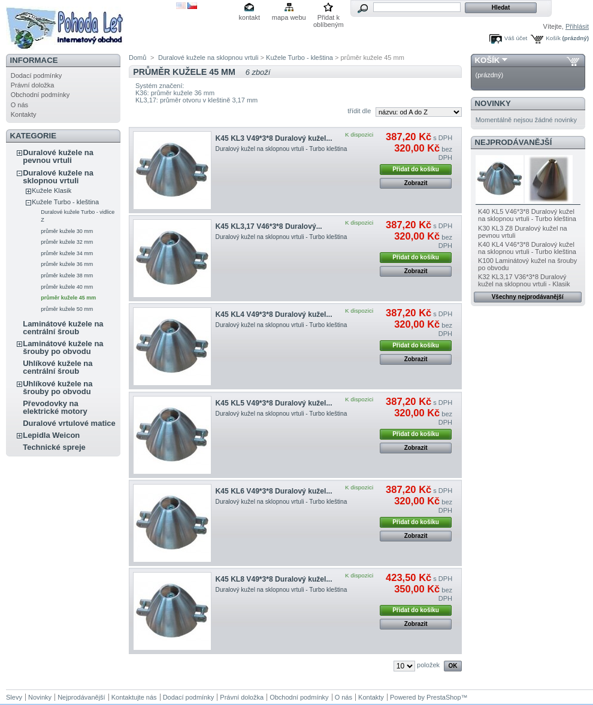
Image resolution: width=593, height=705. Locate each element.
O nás (19, 104)
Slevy (14, 697)
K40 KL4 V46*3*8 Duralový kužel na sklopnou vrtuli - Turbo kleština (527, 248)
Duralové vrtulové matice (69, 423)
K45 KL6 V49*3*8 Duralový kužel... (274, 491)
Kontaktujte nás (134, 697)
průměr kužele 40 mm (67, 287)
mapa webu (289, 17)
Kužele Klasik (51, 190)
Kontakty (24, 114)
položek (428, 664)
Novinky (493, 103)
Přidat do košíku (415, 169)
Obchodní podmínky (40, 94)
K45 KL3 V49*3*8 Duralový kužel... (274, 138)
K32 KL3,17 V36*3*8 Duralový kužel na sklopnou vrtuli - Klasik (524, 280)
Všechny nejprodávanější (528, 297)
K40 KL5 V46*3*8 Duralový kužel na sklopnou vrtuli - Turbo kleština (527, 215)
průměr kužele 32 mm (67, 242)
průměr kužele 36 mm (67, 264)
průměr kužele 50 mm (67, 309)
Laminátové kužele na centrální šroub (63, 327)
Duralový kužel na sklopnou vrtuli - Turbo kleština (281, 149)
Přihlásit (577, 26)
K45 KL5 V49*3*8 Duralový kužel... (274, 403)
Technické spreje (54, 447)
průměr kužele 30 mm (67, 231)
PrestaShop (443, 697)
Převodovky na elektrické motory (55, 407)
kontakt (249, 17)
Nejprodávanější (513, 142)
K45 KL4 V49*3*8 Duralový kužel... (274, 314)
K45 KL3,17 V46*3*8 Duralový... (269, 226)
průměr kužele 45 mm (68, 298)
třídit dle (359, 110)
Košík (553, 38)
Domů (137, 57)
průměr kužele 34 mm (67, 253)
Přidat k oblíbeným (328, 18)
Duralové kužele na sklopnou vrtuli (58, 176)
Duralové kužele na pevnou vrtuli (58, 156)
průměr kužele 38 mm (67, 276)
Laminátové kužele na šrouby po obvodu (63, 347)
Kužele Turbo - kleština (65, 201)
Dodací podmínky (36, 75)
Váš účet (515, 38)
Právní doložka (33, 85)
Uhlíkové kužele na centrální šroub (57, 367)
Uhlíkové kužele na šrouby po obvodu (57, 387)
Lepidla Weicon (51, 435)
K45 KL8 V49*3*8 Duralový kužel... (274, 579)
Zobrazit (416, 183)
